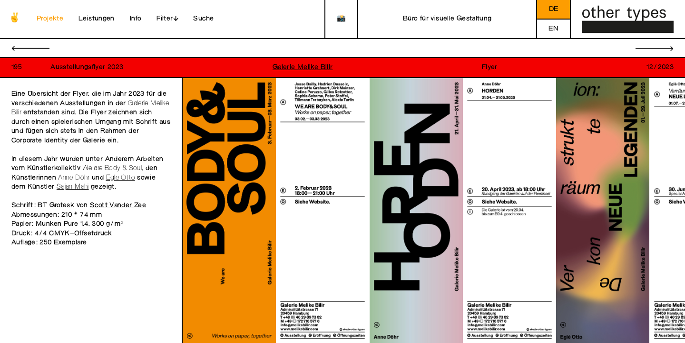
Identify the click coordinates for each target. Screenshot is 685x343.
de (553, 9)
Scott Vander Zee (118, 205)
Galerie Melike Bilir (303, 67)
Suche (203, 18)
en (553, 28)
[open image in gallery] (229, 210)
